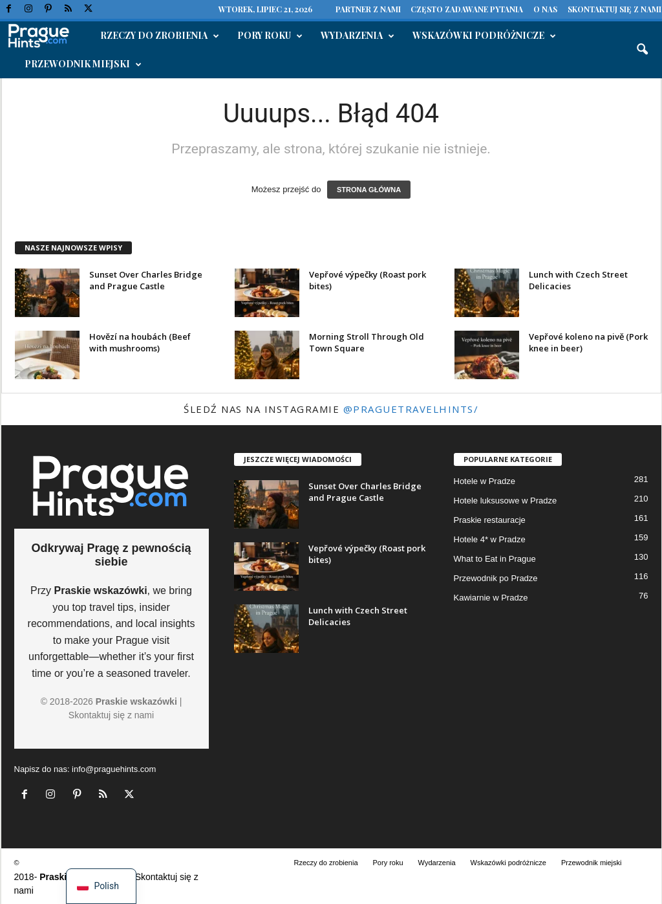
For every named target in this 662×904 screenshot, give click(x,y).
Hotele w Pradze (484, 481)
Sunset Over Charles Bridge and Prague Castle (145, 280)
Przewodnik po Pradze (496, 578)
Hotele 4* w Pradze (490, 539)
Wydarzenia (357, 35)
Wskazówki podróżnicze (484, 35)
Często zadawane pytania (467, 9)
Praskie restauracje (490, 520)
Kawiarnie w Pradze (491, 597)
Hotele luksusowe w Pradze (505, 500)
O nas (545, 9)
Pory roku (270, 35)
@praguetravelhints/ (411, 408)
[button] (642, 50)
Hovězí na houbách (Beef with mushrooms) (140, 342)
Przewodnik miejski (83, 64)
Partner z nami (368, 9)
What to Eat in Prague (495, 559)
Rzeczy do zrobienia (159, 35)
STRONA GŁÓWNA (369, 189)
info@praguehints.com (114, 769)
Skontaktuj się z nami (614, 9)
